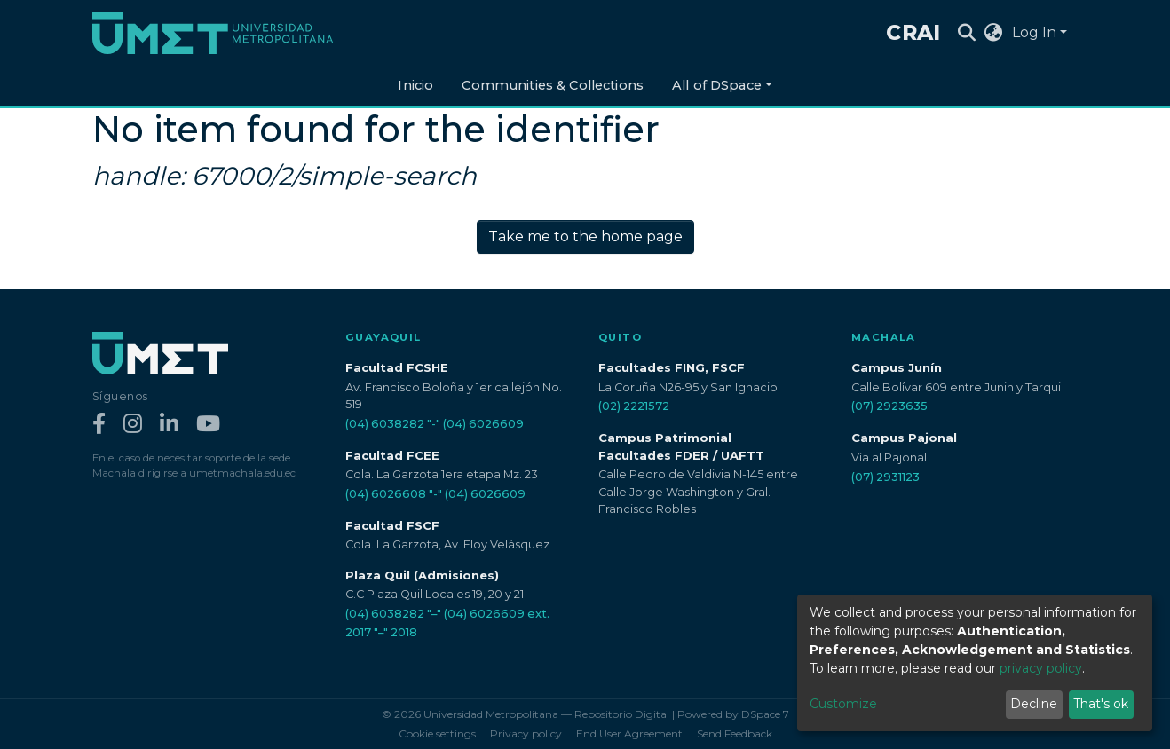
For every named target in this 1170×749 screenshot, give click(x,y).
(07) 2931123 (885, 477)
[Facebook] (99, 425)
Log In (1034, 32)
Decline (1033, 704)
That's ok (1100, 704)
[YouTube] (208, 425)
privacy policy (1041, 668)
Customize (843, 704)
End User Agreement (629, 733)
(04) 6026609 (483, 423)
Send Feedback (734, 733)
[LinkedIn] (169, 425)
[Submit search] (967, 32)
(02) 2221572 (633, 406)
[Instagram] (132, 425)
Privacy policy (526, 733)
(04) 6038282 (384, 423)
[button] (993, 32)
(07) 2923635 (889, 406)
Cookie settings (437, 733)
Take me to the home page (585, 236)
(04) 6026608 (385, 494)
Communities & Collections (553, 85)
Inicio (415, 85)
